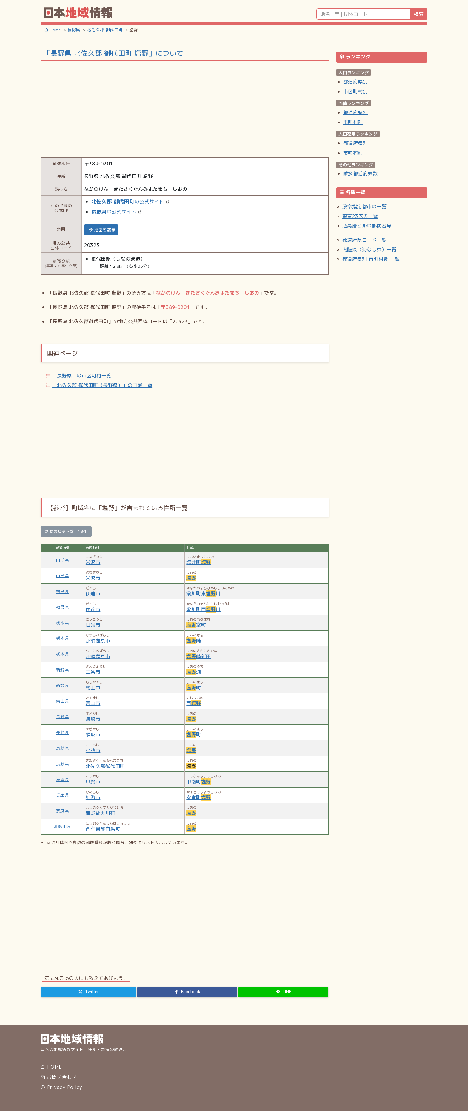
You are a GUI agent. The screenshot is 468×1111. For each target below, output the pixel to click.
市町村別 (353, 122)
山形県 (62, 560)
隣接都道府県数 (360, 173)
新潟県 (62, 670)
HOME (51, 1067)
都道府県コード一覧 (364, 240)
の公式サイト (127, 201)
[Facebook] (187, 992)
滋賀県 (62, 779)
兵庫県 (62, 795)
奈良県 (62, 811)
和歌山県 (62, 826)
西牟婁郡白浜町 (103, 828)
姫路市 (93, 797)
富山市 (93, 703)
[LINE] (283, 992)
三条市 (93, 672)
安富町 (198, 797)
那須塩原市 (98, 640)
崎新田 (198, 656)
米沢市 (93, 562)
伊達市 (93, 593)
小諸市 (93, 750)
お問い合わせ (58, 1077)
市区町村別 (355, 91)
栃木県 (62, 622)
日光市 (93, 625)
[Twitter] (88, 992)
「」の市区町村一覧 (81, 375)
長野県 (62, 716)
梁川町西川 (203, 609)
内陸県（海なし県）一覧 (369, 249)
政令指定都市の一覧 (364, 206)
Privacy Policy (61, 1087)
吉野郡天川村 (100, 813)
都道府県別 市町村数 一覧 (371, 259)
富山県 (62, 701)
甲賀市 (93, 781)
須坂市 (93, 719)
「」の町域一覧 (102, 385)
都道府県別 (355, 81)
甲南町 (198, 781)
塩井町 (198, 562)
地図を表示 (102, 230)
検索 (419, 14)
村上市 (93, 687)
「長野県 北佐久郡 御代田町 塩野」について (114, 53)
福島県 (62, 591)
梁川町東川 (203, 593)
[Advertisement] (185, 108)
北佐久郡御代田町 (105, 766)
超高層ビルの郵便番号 (367, 225)
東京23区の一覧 (360, 216)
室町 (196, 625)
